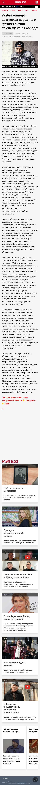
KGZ (7, 7)
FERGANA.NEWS (20, 2)
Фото (26, 11)
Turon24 (26, 334)
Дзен (7, 403)
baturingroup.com (22, 783)
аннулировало (9, 277)
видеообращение (25, 167)
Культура (17, 33)
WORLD (21, 7)
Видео (20, 11)
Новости (5, 11)
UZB (17, 7)
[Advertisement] (20, 438)
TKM (13, 7)
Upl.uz (29, 353)
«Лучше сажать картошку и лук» (11, 730)
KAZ (3, 7)
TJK (10, 7)
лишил (5, 296)
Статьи (13, 11)
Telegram (29, 400)
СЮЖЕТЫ (34, 11)
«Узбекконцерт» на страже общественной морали (17, 37)
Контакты (5, 778)
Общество (25, 33)
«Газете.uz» (18, 85)
